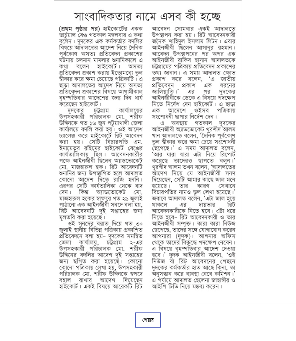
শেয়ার (148, 320)
